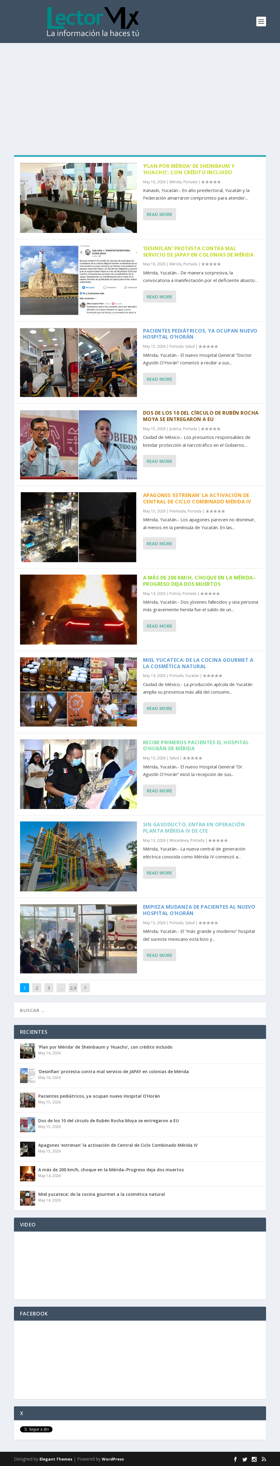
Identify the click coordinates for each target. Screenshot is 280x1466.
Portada (190, 181)
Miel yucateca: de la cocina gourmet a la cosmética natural (198, 663)
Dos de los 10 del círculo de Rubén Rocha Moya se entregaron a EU (201, 416)
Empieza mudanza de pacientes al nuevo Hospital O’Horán (199, 910)
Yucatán (192, 675)
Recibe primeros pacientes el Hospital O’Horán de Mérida (196, 745)
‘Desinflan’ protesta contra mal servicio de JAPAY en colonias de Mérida (198, 251)
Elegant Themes (55, 1459)
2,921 (73, 992)
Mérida (175, 181)
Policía (175, 593)
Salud (190, 346)
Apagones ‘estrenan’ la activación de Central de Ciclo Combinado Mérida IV (197, 498)
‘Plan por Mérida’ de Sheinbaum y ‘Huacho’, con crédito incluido (189, 169)
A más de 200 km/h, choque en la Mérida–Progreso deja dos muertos (199, 580)
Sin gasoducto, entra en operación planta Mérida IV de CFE (194, 827)
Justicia (175, 428)
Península (177, 511)
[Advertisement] (140, 88)
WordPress (113, 1459)
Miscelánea (179, 840)
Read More (159, 214)
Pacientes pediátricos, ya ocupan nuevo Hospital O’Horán (200, 333)
